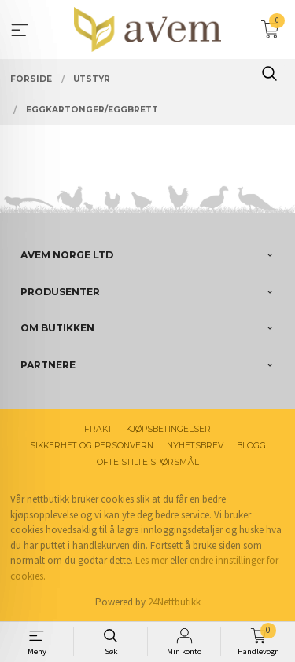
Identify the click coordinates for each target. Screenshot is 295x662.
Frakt (98, 429)
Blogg (251, 446)
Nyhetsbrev (195, 446)
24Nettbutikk (174, 602)
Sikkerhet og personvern (91, 446)
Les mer (151, 560)
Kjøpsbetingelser (168, 429)
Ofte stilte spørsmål (148, 462)
